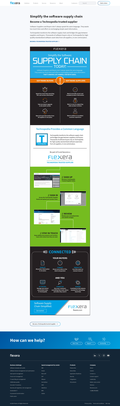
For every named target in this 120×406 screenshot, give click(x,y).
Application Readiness (75, 373)
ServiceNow (44, 382)
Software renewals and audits (17, 368)
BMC (42, 390)
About (91, 368)
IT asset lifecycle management (18, 379)
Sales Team (75, 343)
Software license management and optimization (22, 371)
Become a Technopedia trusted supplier (44, 41)
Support (89, 343)
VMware (43, 379)
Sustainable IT (13, 390)
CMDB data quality (15, 382)
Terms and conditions (98, 403)
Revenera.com (93, 388)
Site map (108, 403)
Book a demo (103, 3)
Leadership (93, 379)
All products (73, 382)
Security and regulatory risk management (20, 388)
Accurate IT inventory (15, 385)
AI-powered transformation (17, 393)
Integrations (73, 379)
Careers (92, 371)
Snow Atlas (73, 371)
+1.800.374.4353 (94, 390)
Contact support (94, 376)
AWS (42, 385)
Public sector (13, 396)
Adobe (43, 393)
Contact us (92, 373)
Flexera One (73, 368)
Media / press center (95, 382)
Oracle (43, 371)
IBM (42, 368)
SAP (42, 376)
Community (103, 343)
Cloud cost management (16, 376)
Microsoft (43, 373)
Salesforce (44, 388)
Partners (92, 385)
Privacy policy (88, 403)
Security (72, 376)
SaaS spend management (16, 373)
